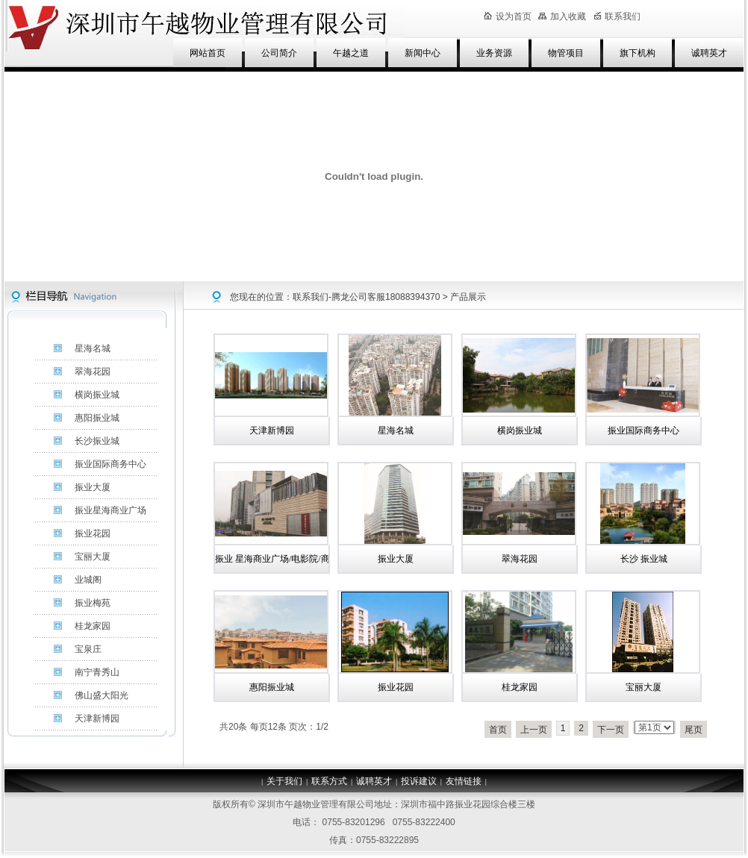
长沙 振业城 (643, 559)
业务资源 (494, 53)
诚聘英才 (709, 53)
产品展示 (468, 297)
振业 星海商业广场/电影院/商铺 (277, 559)
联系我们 (617, 16)
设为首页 (508, 16)
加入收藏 (562, 16)
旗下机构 (637, 53)
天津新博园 (271, 430)
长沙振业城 (97, 441)
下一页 (610, 729)
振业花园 (396, 687)
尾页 (693, 729)
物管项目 (566, 53)
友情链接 (463, 781)
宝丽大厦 (643, 687)
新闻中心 (422, 53)
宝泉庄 (88, 649)
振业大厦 (396, 559)
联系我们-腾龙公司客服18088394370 (366, 297)
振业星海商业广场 (110, 510)
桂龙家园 (519, 687)
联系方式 (329, 781)
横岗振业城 (519, 430)
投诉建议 (419, 781)
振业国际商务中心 (643, 430)
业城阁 (88, 579)
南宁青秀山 (97, 672)
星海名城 (396, 430)
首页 (498, 729)
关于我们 (284, 781)
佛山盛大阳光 (101, 695)
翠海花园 (519, 559)
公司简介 (279, 53)
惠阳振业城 (271, 687)
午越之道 (351, 53)
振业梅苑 (92, 603)
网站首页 (207, 53)
